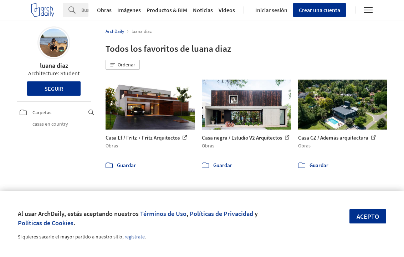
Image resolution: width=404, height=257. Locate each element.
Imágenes (129, 10)
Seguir (54, 88)
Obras (104, 10)
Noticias (203, 10)
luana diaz (54, 65)
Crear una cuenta (319, 10)
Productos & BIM (167, 10)
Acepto (368, 216)
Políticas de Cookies (45, 223)
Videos (227, 10)
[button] (123, 65)
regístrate (134, 236)
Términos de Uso (163, 214)
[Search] (84, 10)
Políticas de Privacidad (221, 214)
